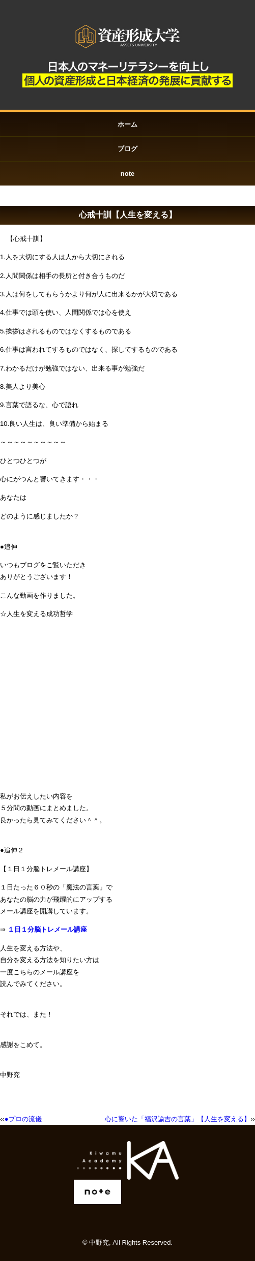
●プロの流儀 (23, 1119)
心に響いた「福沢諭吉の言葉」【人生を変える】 (177, 1119)
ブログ (127, 148)
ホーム (127, 124)
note (127, 173)
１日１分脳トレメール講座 (47, 929)
